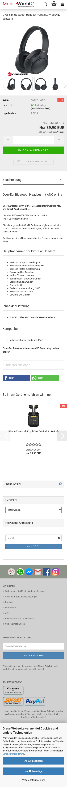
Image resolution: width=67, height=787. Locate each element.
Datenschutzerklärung (13, 754)
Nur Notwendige (34, 771)
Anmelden (33, 546)
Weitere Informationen (33, 780)
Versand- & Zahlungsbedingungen (21, 597)
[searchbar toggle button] (45, 4)
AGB (7, 613)
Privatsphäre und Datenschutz (19, 618)
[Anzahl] (33, 140)
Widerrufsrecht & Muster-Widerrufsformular (25, 591)
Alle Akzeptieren (33, 760)
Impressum (10, 607)
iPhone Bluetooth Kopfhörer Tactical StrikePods (33, 431)
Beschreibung (12, 180)
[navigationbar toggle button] (62, 4)
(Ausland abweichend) (40, 108)
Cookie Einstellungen (15, 624)
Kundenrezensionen (16, 365)
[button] (8, 140)
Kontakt (9, 602)
